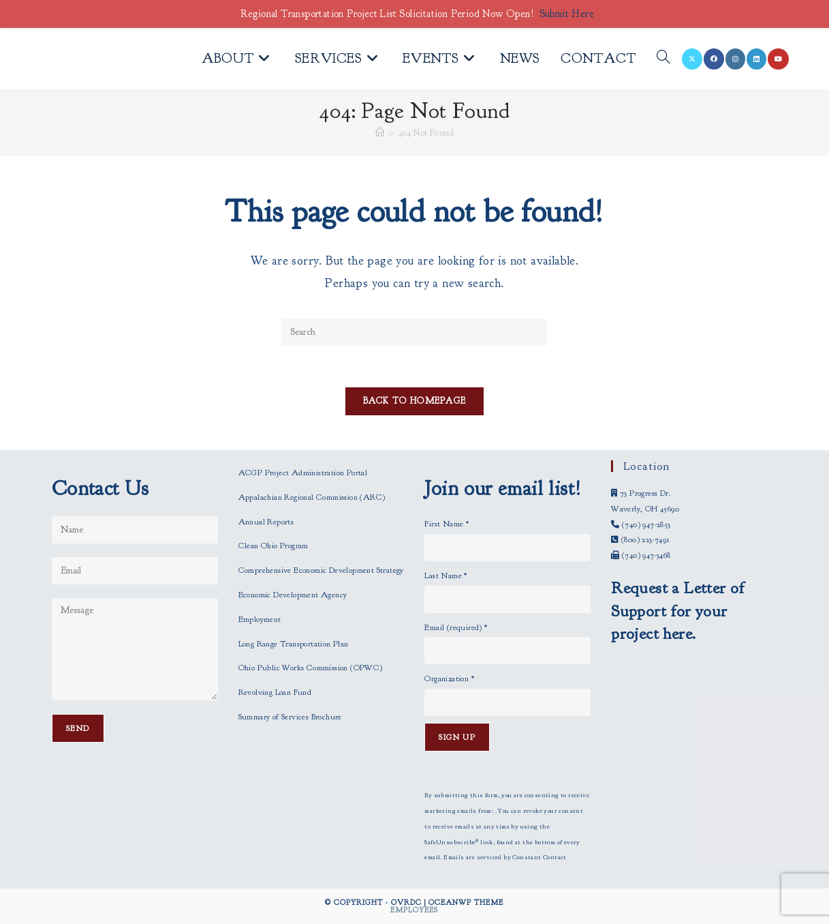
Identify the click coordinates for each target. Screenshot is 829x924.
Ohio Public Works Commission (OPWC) (310, 667)
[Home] (379, 133)
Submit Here (566, 14)
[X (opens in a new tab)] (692, 59)
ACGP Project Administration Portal (303, 472)
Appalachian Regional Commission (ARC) (312, 497)
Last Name (445, 575)
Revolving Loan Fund (275, 692)
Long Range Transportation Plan (293, 643)
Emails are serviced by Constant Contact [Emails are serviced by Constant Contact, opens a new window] (505, 857)
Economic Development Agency (292, 594)
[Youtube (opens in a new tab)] (778, 59)
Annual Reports (266, 521)
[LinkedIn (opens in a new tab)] (756, 59)
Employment (259, 619)
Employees (414, 909)
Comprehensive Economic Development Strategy (321, 570)
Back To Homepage (415, 401)
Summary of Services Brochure (290, 716)
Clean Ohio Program (273, 545)
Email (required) (455, 627)
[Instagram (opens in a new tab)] (735, 59)
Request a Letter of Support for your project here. (678, 611)
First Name (446, 523)
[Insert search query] (414, 332)
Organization (449, 678)
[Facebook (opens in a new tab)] (714, 59)
